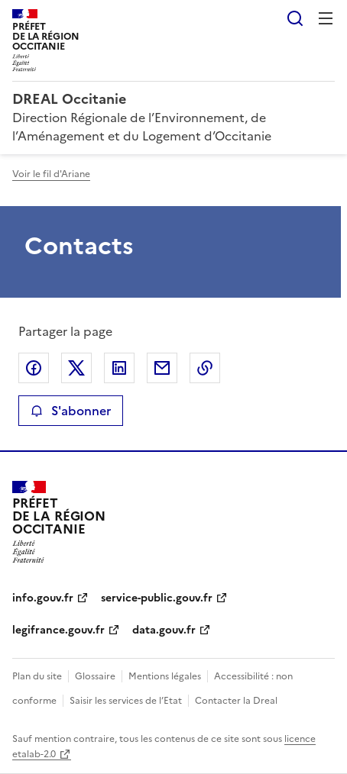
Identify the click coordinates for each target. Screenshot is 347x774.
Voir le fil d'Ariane (51, 174)
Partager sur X (76, 368)
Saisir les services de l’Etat (126, 701)
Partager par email (162, 368)
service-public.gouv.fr (156, 598)
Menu (325, 18)
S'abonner (71, 411)
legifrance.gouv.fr (58, 630)
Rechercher (295, 18)
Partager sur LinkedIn (119, 368)
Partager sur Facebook (33, 368)
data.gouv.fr (164, 630)
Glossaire (95, 676)
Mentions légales (164, 676)
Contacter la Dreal (236, 701)
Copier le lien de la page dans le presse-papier (205, 368)
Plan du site (37, 676)
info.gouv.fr (42, 598)
